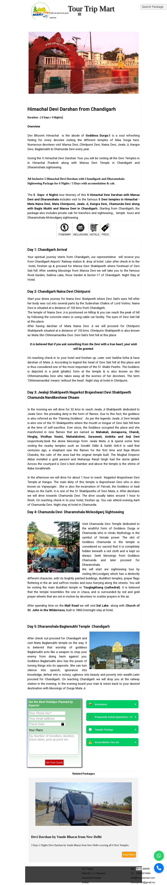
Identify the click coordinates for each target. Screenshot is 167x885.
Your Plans (36, 730)
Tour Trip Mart (91, 8)
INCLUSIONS (80, 234)
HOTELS (94, 234)
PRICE (105, 234)
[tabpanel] (83, 163)
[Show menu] (79, 14)
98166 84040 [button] (143, 868)
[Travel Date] (47, 724)
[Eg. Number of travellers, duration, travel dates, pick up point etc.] (53, 744)
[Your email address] (47, 719)
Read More (129, 854)
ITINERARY (64, 234)
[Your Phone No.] (47, 713)
